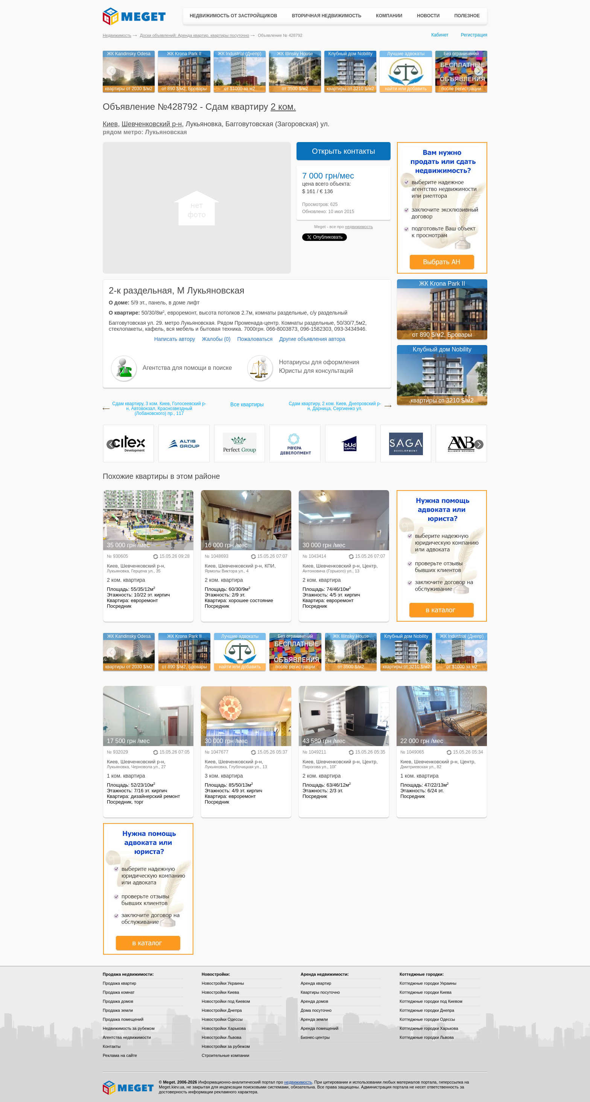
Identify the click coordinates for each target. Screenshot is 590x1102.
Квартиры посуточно (320, 992)
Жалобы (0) (216, 339)
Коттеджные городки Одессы (427, 1019)
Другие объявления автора (312, 339)
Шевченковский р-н (152, 124)
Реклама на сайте (120, 1055)
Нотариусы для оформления (319, 362)
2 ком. (283, 106)
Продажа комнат (119, 992)
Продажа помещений (123, 1019)
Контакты (112, 1046)
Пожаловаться (254, 339)
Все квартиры (247, 404)
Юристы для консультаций (316, 371)
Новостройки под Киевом (226, 1001)
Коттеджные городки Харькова (429, 1028)
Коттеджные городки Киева (426, 992)
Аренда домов (314, 1001)
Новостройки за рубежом (226, 1046)
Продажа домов (118, 1001)
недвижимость (359, 226)
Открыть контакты (343, 151)
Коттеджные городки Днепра (427, 1010)
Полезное (467, 15)
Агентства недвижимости (127, 1037)
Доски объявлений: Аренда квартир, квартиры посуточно (194, 35)
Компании (389, 15)
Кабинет (440, 35)
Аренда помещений (319, 1028)
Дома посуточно (316, 1010)
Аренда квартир (316, 983)
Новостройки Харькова (224, 1028)
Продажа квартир (119, 983)
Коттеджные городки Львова (427, 1037)
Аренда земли (314, 1019)
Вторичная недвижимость (327, 15)
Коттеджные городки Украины (428, 983)
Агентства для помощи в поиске (187, 368)
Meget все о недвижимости (129, 1088)
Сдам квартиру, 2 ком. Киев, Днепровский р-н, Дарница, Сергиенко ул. (335, 406)
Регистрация (474, 35)
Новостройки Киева (220, 992)
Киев (110, 124)
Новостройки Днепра (222, 1010)
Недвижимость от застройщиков (233, 15)
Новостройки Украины (223, 983)
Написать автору (174, 339)
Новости (428, 15)
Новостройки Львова (221, 1037)
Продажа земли (118, 1010)
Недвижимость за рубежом (129, 1028)
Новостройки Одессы (222, 1019)
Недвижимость (117, 35)
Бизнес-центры (315, 1037)
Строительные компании (225, 1055)
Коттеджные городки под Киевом (431, 1001)
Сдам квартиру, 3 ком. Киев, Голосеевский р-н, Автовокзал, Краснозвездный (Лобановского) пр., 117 (159, 408)
